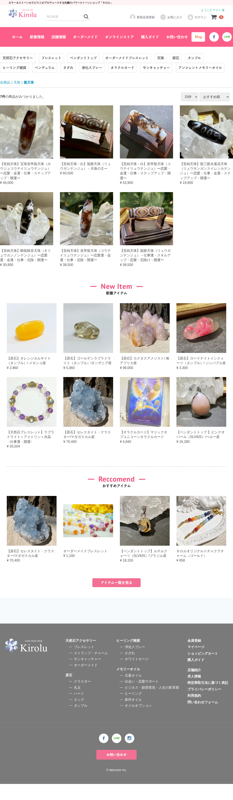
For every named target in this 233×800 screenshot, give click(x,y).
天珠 (17, 82)
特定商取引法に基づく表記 (207, 699)
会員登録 (194, 657)
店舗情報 (58, 37)
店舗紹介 (194, 686)
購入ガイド (150, 37)
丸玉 (77, 703)
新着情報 (37, 37)
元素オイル (133, 691)
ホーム (17, 37)
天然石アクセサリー (80, 657)
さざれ (130, 669)
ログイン (197, 17)
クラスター (82, 697)
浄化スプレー (135, 663)
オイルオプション (138, 721)
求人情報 (194, 692)
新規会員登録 (142, 17)
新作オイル (133, 715)
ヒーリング (133, 710)
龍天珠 (29, 82)
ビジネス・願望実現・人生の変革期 (152, 703)
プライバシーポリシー (204, 705)
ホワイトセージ (136, 675)
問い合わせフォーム (202, 718)
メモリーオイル (128, 685)
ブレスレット (84, 663)
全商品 (5, 82)
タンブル (80, 721)
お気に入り (171, 17)
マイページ (195, 663)
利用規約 (194, 712)
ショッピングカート (202, 669)
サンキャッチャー (87, 675)
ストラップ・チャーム (91, 669)
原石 (68, 691)
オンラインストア (119, 37)
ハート (79, 710)
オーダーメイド (85, 37)
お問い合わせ (177, 37)
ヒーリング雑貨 (128, 657)
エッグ (79, 715)
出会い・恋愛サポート (142, 697)
